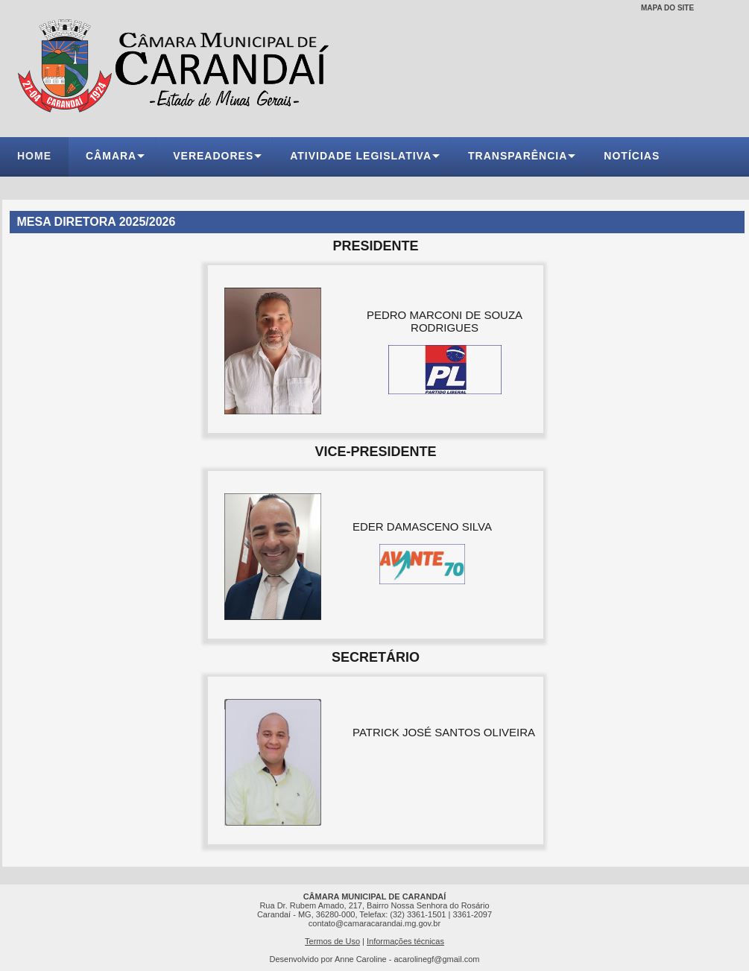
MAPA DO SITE (667, 8)
